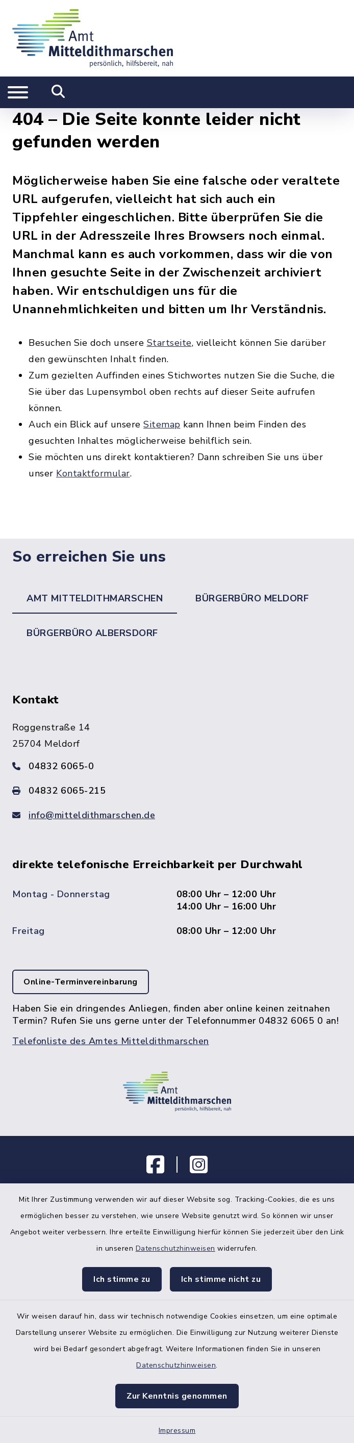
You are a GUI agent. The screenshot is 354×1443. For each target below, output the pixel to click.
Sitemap (162, 424)
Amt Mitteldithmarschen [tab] (95, 598)
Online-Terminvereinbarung (80, 982)
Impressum (177, 1430)
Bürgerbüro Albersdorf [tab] (92, 633)
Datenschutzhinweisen (175, 1248)
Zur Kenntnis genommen (177, 1396)
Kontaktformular (93, 473)
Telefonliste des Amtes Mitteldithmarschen (110, 1041)
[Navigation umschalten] (18, 92)
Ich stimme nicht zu (221, 1279)
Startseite (169, 343)
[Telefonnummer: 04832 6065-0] (177, 766)
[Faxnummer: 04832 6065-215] (177, 790)
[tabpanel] (177, 879)
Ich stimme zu (121, 1279)
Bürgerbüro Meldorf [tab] (252, 598)
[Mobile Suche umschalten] (58, 92)
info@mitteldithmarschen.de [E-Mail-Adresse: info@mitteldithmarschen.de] (92, 815)
